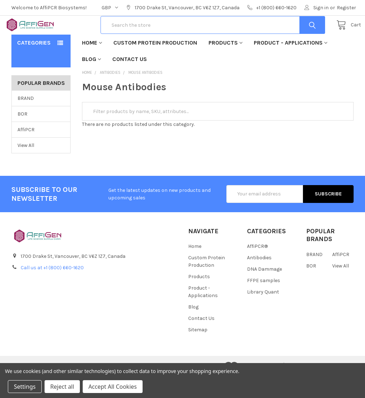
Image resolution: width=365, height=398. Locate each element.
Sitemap (197, 351)
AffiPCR (26, 151)
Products (225, 64)
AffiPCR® (257, 268)
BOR (22, 136)
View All (25, 167)
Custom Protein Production (155, 64)
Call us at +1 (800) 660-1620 (52, 289)
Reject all (62, 387)
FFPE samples (263, 302)
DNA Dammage (264, 291)
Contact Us (129, 80)
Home (92, 64)
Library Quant (263, 314)
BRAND (25, 120)
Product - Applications (290, 64)
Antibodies (259, 279)
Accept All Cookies (112, 387)
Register (346, 8)
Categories (34, 64)
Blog (91, 80)
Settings (25, 387)
